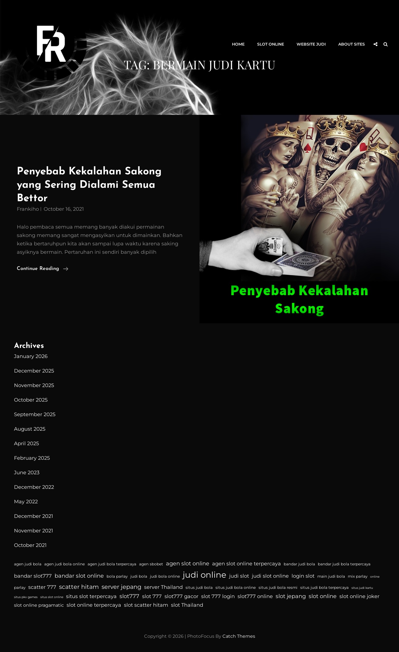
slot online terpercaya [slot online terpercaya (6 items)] (94, 605)
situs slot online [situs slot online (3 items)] (51, 597)
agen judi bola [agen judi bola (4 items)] (27, 564)
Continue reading (42, 269)
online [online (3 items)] (374, 576)
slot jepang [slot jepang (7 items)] (291, 596)
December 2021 (33, 516)
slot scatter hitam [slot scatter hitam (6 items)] (146, 605)
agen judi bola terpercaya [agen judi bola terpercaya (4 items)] (112, 564)
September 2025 (34, 414)
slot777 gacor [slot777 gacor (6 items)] (181, 596)
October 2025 (31, 400)
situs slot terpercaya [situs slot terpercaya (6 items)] (91, 596)
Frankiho (28, 209)
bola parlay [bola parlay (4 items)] (117, 576)
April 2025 (26, 443)
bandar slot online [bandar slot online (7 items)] (79, 575)
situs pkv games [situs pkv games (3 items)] (25, 597)
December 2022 (34, 487)
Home (238, 44)
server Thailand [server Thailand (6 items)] (163, 587)
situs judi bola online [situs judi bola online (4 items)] (235, 587)
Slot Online (270, 44)
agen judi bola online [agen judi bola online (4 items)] (64, 564)
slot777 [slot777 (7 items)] (129, 596)
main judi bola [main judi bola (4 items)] (331, 576)
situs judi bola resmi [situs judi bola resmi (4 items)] (278, 587)
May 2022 (26, 502)
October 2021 (30, 545)
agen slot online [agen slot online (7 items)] (187, 563)
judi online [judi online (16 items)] (204, 575)
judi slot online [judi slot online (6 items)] (270, 576)
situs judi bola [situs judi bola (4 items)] (199, 587)
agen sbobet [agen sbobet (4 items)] (151, 564)
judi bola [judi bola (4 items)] (138, 576)
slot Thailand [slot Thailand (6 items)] (187, 605)
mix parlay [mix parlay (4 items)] (357, 576)
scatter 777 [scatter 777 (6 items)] (42, 587)
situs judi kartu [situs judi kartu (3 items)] (362, 588)
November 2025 (34, 385)
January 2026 (31, 356)
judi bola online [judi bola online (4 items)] (165, 576)
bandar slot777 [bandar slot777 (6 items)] (33, 576)
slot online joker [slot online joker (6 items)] (359, 596)
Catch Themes (238, 636)
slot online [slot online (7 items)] (323, 596)
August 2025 (29, 429)
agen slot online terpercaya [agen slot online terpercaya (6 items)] (246, 564)
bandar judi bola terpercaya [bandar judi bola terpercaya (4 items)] (344, 564)
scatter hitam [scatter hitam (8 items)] (79, 586)
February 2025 (32, 458)
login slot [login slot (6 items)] (303, 576)
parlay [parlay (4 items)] (19, 587)
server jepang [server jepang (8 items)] (121, 586)
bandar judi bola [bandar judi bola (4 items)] (299, 564)
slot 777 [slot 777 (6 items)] (152, 596)
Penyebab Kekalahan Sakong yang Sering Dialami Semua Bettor (89, 185)
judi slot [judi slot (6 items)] (239, 576)
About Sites (351, 44)
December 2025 (34, 371)
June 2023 (26, 473)
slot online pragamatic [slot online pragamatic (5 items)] (39, 605)
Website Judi (311, 44)
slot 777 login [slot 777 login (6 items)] (218, 596)
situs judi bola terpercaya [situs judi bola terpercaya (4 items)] (324, 587)
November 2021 (33, 531)
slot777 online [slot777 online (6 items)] (255, 596)
